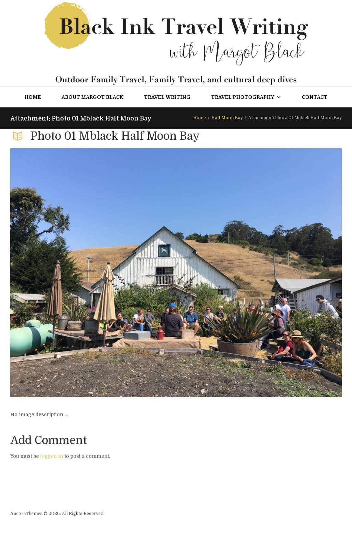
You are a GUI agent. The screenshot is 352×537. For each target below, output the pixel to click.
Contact (315, 97)
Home (32, 97)
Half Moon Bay (227, 117)
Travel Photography (246, 97)
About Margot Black (92, 97)
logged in (51, 456)
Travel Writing (167, 97)
